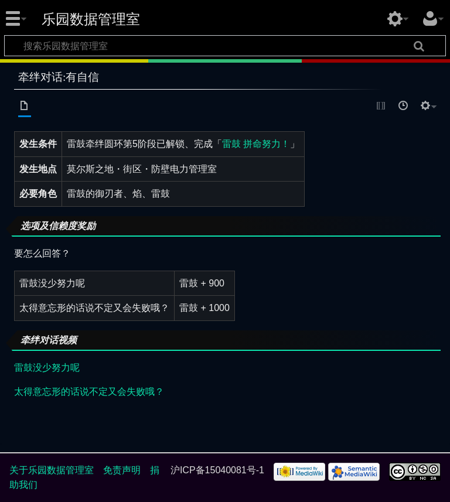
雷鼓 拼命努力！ (256, 144)
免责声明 (122, 470)
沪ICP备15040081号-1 (217, 470)
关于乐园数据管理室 (51, 470)
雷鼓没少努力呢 (47, 368)
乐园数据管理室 (91, 19)
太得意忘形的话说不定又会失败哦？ (89, 392)
